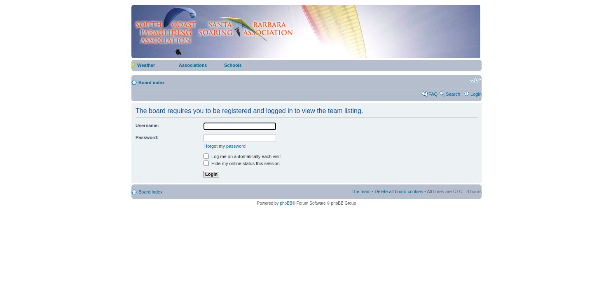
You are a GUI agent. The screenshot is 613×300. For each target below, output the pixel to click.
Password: (147, 137)
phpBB (286, 203)
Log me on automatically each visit (242, 156)
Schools (233, 65)
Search (453, 94)
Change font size (476, 81)
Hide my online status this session (242, 163)
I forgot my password (225, 146)
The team (360, 191)
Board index (151, 82)
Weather (146, 65)
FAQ (433, 94)
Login (476, 94)
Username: (147, 125)
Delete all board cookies (399, 191)
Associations (193, 65)
